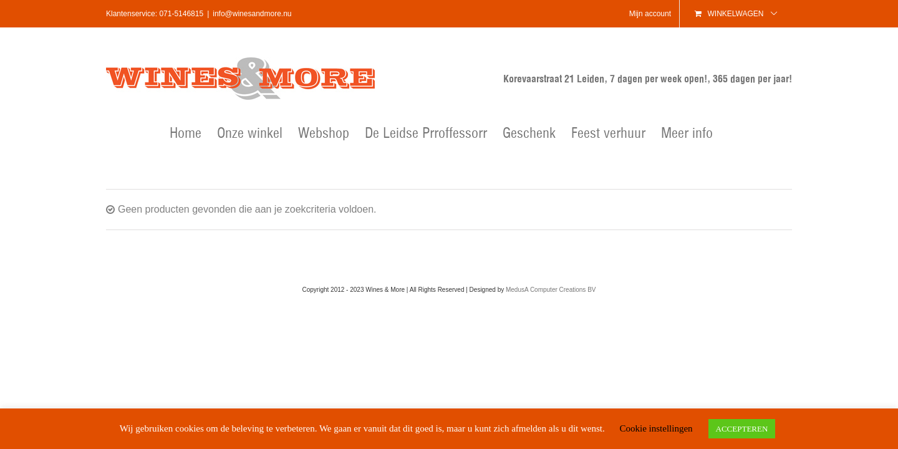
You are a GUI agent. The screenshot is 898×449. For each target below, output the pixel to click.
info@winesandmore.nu (252, 13)
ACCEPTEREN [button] (742, 428)
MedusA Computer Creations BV (551, 289)
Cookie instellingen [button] (655, 428)
